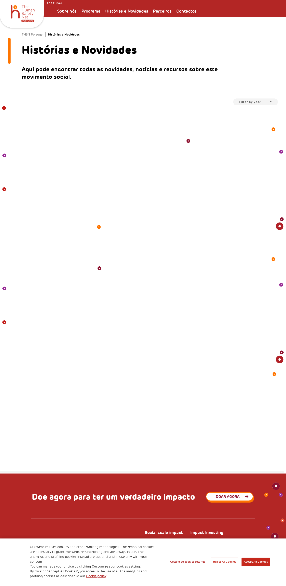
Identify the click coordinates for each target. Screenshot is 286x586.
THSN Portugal (32, 35)
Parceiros (162, 11)
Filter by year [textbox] (250, 102)
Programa (91, 11)
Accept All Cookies (256, 561)
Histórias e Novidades (126, 11)
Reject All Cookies (224, 561)
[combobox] (255, 101)
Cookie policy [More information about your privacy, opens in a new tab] (96, 576)
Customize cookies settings (187, 561)
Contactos (186, 11)
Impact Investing (206, 532)
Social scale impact (164, 532)
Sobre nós (67, 11)
